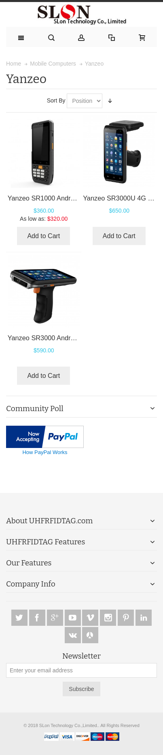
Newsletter (81, 656)
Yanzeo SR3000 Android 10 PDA (56, 337)
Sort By (56, 100)
